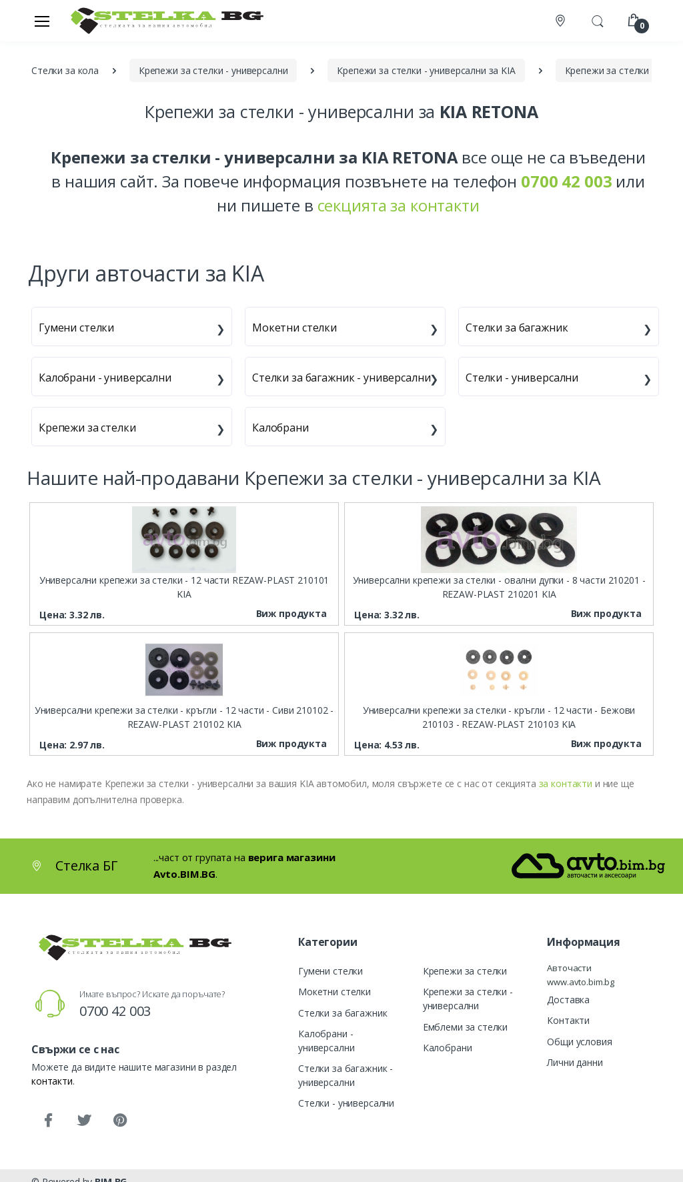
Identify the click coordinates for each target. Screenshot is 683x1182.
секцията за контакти (398, 205)
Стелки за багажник (517, 327)
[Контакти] (561, 21)
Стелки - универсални (522, 377)
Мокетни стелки (294, 327)
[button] (597, 19)
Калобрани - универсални (105, 377)
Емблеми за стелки (465, 1027)
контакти (52, 1081)
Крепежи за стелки (87, 427)
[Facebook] (48, 1120)
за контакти (565, 783)
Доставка (568, 999)
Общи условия (579, 1041)
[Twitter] (84, 1120)
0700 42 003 (115, 1011)
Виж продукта (291, 613)
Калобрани (280, 427)
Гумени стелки (76, 327)
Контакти (568, 1020)
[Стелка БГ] (163, 20)
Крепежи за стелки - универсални (468, 998)
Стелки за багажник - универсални (341, 377)
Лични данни (574, 1062)
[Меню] (42, 20)
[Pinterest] (120, 1120)
